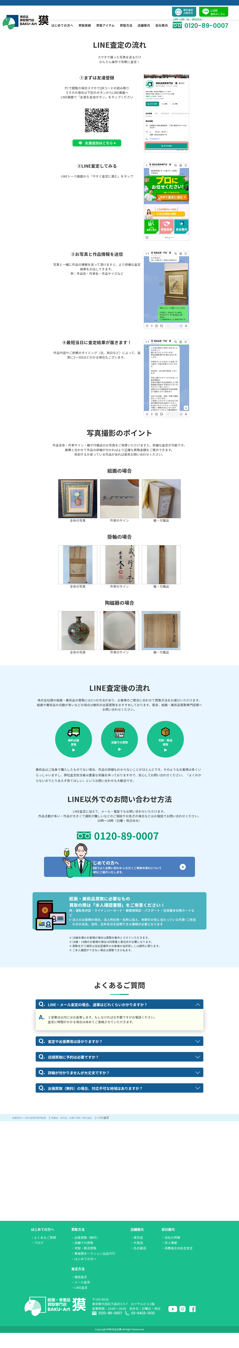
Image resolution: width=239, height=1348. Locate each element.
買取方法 (78, 1244)
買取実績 (87, 18)
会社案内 (168, 1244)
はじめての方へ (42, 1244)
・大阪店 (136, 1258)
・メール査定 (80, 1297)
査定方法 (78, 1283)
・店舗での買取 (82, 1258)
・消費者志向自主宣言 (177, 1263)
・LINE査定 (79, 1302)
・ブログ (37, 1258)
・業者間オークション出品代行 (93, 1268)
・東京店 (136, 1252)
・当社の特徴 (170, 1252)
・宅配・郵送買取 (83, 1263)
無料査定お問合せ (187, 5)
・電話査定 (79, 1292)
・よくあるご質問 (43, 1252)
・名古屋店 (138, 1263)
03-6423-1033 (144, 1328)
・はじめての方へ (83, 1274)
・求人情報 (169, 1258)
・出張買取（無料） (85, 1252)
